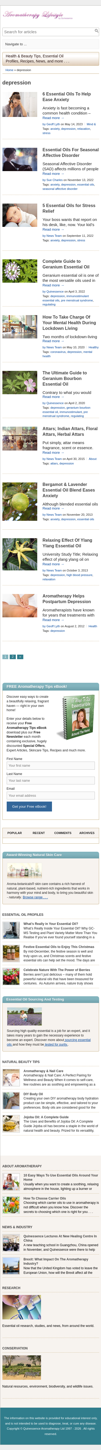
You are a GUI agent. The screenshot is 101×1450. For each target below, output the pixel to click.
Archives (87, 833)
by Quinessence (53, 291)
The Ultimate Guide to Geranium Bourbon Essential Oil (65, 378)
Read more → (53, 118)
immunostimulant (70, 412)
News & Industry (17, 1227)
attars (54, 463)
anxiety (54, 128)
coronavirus (58, 351)
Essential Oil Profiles (23, 915)
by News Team (52, 235)
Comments (62, 833)
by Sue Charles (53, 180)
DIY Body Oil (33, 1094)
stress (46, 133)
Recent (39, 833)
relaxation (83, 128)
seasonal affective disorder (60, 188)
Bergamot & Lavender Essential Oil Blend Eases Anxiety (69, 490)
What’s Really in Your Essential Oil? (51, 924)
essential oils (85, 184)
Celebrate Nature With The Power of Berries (57, 970)
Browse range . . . (35, 897)
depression (68, 128)
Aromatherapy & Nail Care (43, 1071)
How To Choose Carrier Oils (45, 1198)
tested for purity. (56, 1044)
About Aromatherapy (22, 1166)
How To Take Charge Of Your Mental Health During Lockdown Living (69, 323)
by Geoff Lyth (51, 124)
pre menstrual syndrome (77, 300)
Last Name (14, 774)
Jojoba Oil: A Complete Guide (46, 1117)
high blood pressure (79, 575)
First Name (15, 759)
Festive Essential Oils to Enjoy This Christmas (59, 947)
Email (11, 789)
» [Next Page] (20, 657)
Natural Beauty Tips (21, 1062)
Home (9, 70)
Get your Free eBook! (29, 807)
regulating (49, 304)
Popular (15, 833)
